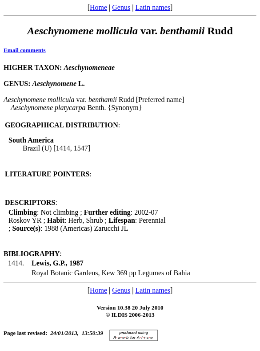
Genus (121, 7)
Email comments (25, 50)
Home (98, 7)
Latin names (152, 7)
